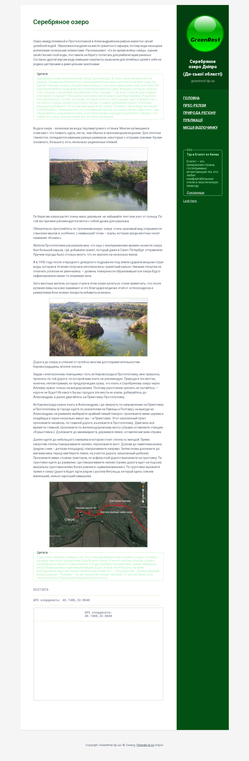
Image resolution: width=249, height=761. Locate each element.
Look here (190, 201)
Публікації (193, 120)
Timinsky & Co (145, 747)
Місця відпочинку (200, 128)
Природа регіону (199, 113)
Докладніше (195, 192)
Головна (191, 98)
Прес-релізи (194, 105)
